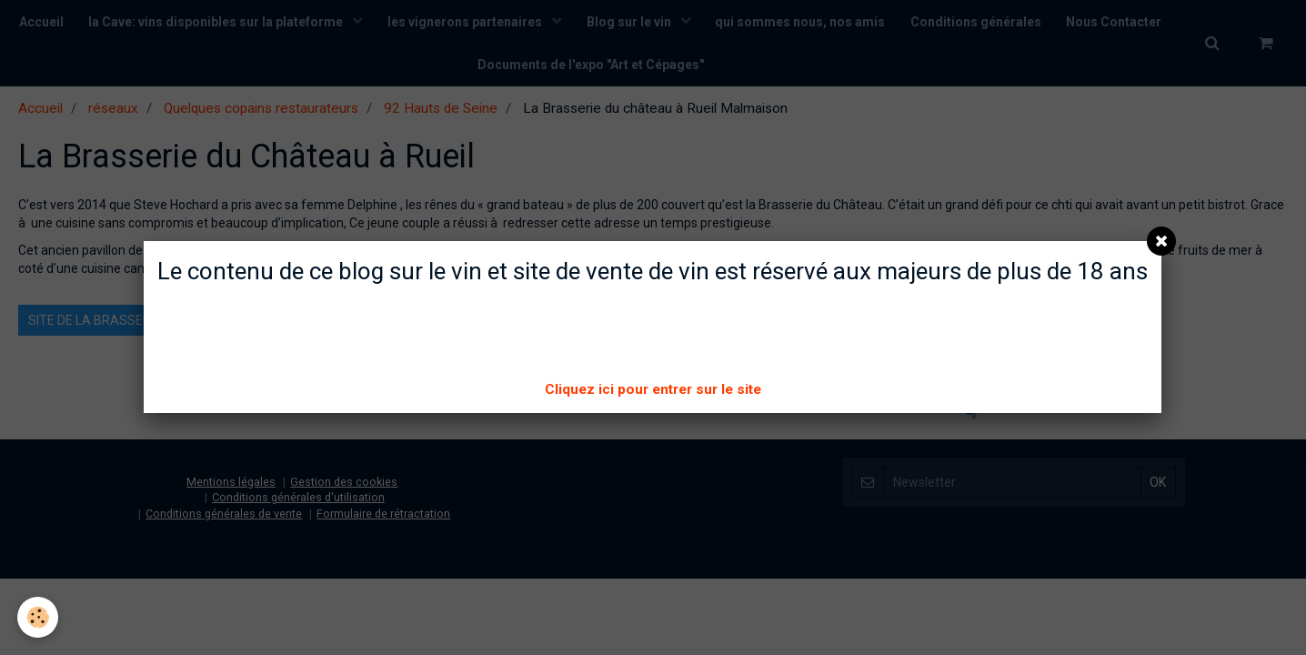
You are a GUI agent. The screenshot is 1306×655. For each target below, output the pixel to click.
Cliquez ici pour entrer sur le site (653, 389)
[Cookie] (38, 617)
